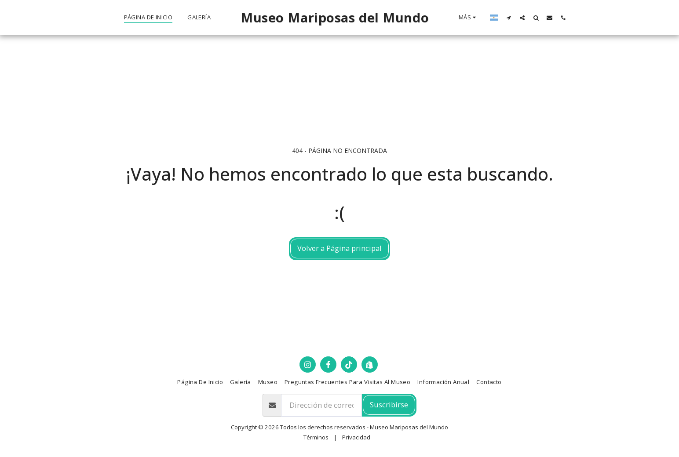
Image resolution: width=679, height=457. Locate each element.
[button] (508, 18)
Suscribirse (389, 404)
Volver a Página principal (339, 248)
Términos (316, 437)
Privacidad (356, 437)
